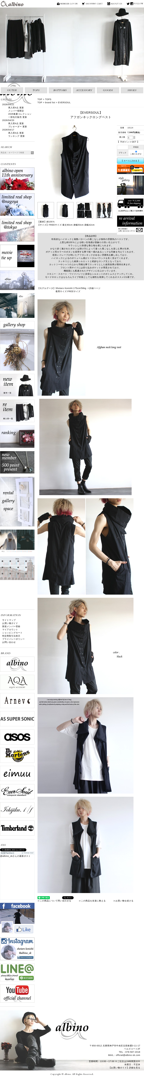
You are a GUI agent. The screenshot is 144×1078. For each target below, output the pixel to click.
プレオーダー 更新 (17, 126)
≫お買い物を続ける (123, 901)
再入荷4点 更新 (16, 107)
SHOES (132, 90)
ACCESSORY (84, 90)
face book (131, 3)
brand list (50, 102)
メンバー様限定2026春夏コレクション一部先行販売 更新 (20, 114)
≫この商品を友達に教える (92, 901)
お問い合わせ (9, 642)
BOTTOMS (60, 90)
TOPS (36, 90)
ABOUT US (116, 4)
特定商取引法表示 (11, 636)
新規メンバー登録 (11, 626)
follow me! (29, 853)
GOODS (108, 90)
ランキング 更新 (16, 136)
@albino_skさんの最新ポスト (15, 856)
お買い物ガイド (10, 623)
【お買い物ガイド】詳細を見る (124, 1067)
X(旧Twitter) (128, 3)
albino (12, 4)
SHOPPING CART (94, 4)
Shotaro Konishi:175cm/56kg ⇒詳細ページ (78, 288)
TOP (40, 99)
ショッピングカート (12, 632)
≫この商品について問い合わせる (54, 901)
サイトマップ (9, 620)
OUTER (12, 90)
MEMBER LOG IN (69, 4)
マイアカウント (10, 629)
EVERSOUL (64, 102)
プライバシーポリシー (13, 639)
